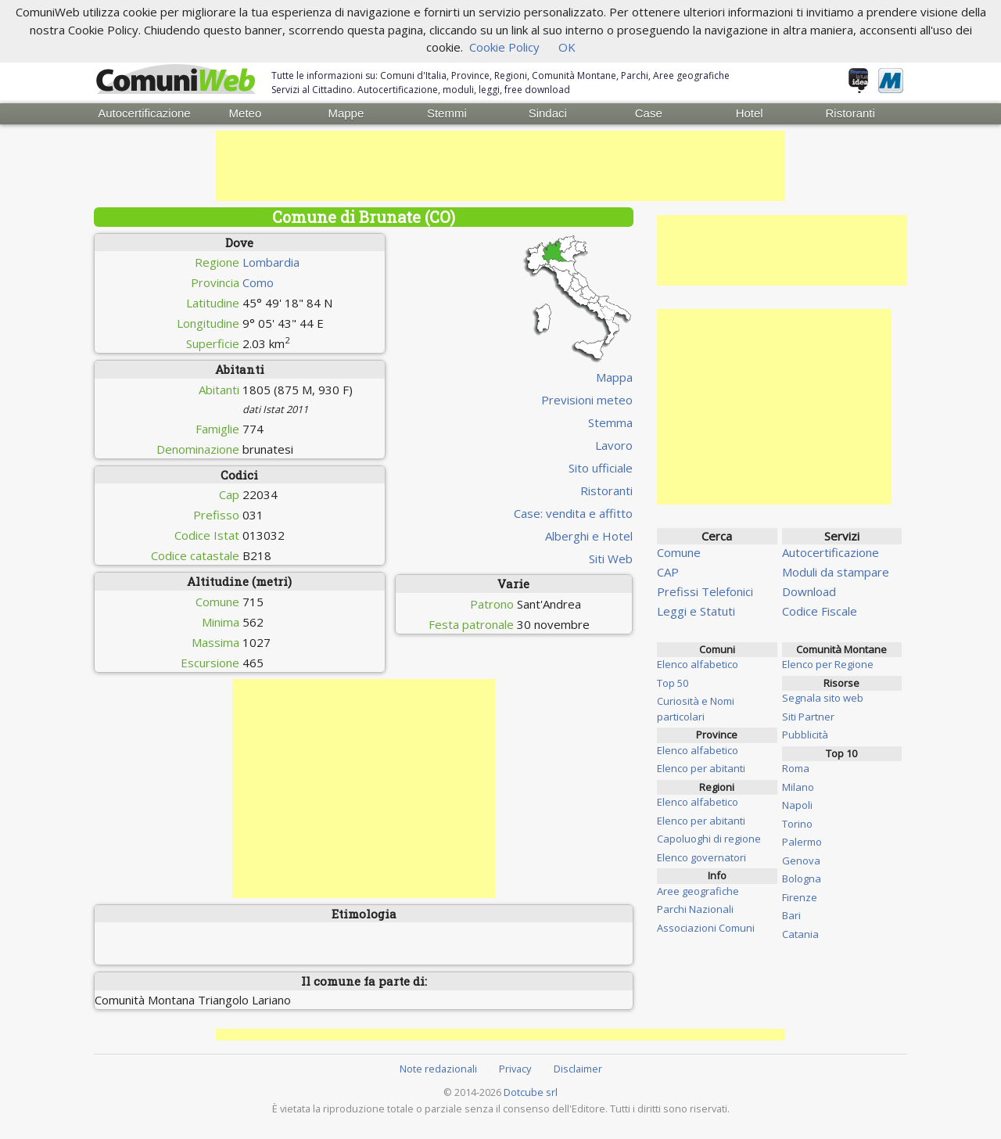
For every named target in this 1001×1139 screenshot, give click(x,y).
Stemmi (447, 113)
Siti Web (611, 558)
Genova (801, 860)
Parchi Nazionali (695, 908)
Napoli (797, 804)
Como (258, 281)
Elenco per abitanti (701, 767)
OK (567, 47)
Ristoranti (849, 113)
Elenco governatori (701, 857)
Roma (795, 767)
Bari (791, 914)
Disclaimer (578, 1068)
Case (648, 113)
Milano (798, 786)
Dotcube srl (531, 1091)
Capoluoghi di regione (709, 838)
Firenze (799, 896)
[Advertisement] (500, 165)
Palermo (802, 841)
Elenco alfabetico (697, 663)
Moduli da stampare (835, 571)
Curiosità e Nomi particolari (695, 708)
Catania (800, 933)
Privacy (515, 1068)
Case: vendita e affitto (573, 512)
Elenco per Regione (828, 663)
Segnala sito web (822, 697)
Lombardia (271, 261)
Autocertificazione (144, 113)
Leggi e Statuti (696, 610)
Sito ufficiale (601, 467)
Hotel (749, 113)
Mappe (346, 113)
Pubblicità (805, 734)
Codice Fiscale (819, 610)
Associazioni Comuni (706, 927)
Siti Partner (808, 716)
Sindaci (548, 113)
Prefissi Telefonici (705, 590)
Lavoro (614, 444)
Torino (797, 823)
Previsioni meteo (587, 399)
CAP (668, 571)
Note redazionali (438, 1068)
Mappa (614, 376)
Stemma (610, 421)
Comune (679, 551)
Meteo (245, 113)
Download (809, 590)
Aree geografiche (698, 890)
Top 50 (672, 682)
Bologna (801, 878)
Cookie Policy (504, 47)
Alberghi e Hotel (589, 535)
